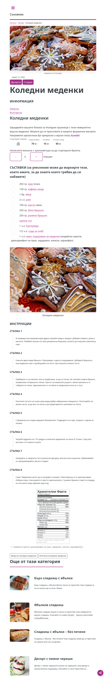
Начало (13, 23)
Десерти (16, 82)
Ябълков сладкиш (48, 605)
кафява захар (36, 189)
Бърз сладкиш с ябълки (53, 578)
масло (31, 205)
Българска (16, 112)
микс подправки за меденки (43, 236)
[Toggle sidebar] (13, 8)
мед (30, 183)
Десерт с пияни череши (53, 658)
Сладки (28, 82)
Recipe (21, 23)
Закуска (14, 108)
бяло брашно (36, 210)
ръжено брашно (37, 215)
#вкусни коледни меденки (23, 555)
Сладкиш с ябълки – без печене (59, 631)
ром (28, 199)
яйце (28, 194)
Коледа (75, 135)
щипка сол (25, 220)
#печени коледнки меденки (52, 555)
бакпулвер (32, 225)
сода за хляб (36, 231)
